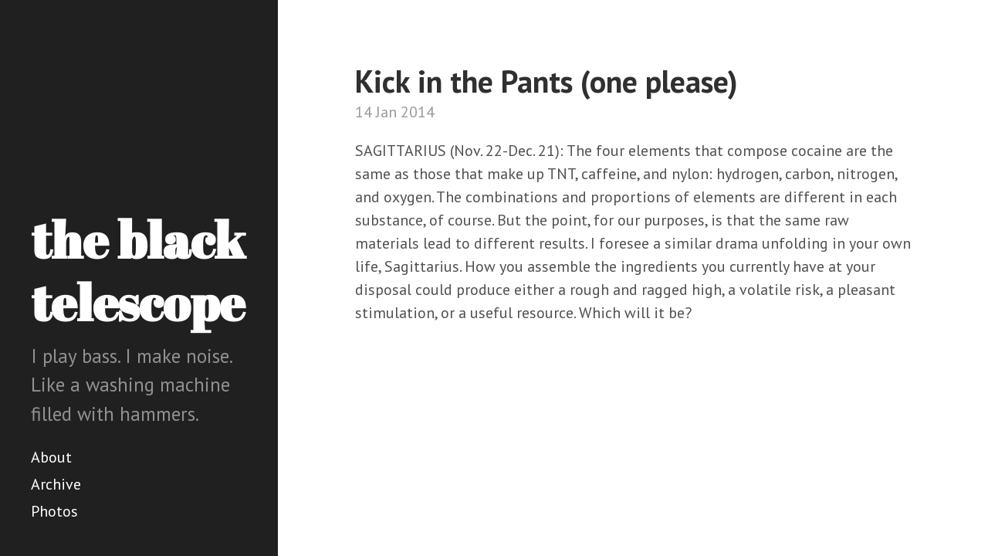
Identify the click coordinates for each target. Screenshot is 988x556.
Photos (54, 511)
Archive (56, 484)
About (51, 457)
